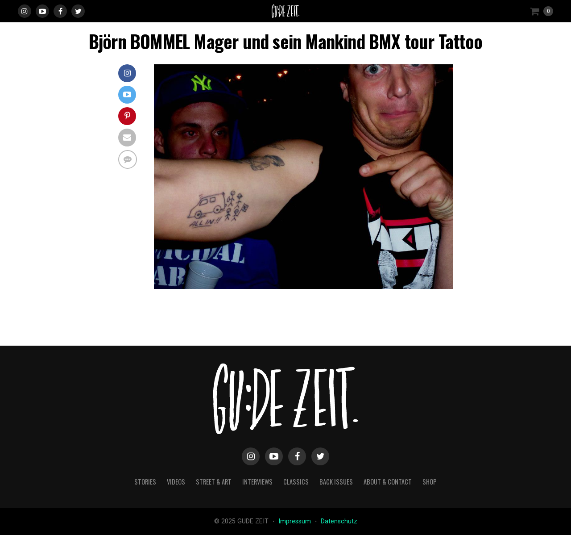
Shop (429, 481)
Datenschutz (339, 521)
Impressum (295, 521)
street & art (214, 481)
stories (145, 481)
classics (296, 481)
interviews (257, 481)
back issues (336, 481)
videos (176, 481)
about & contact (388, 481)
